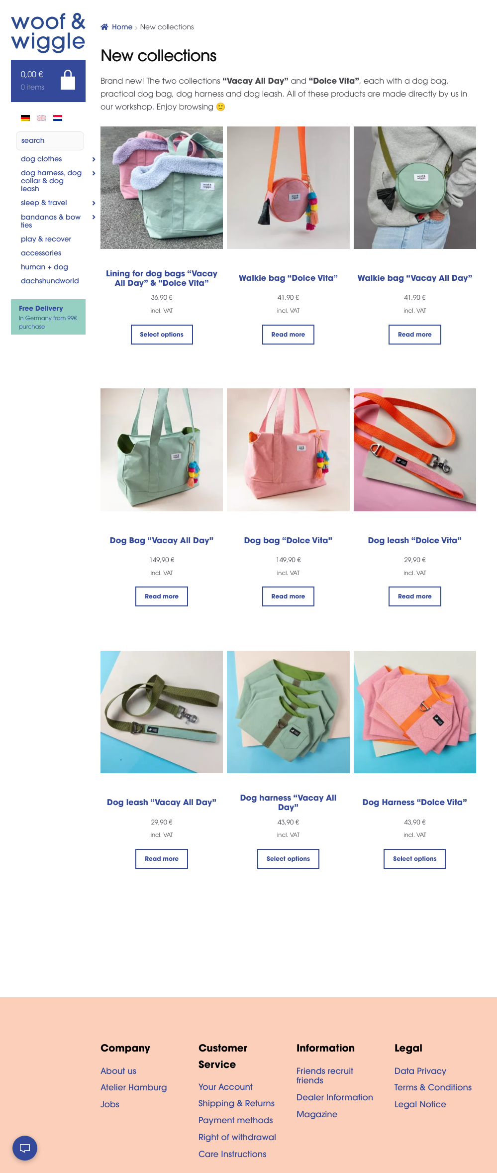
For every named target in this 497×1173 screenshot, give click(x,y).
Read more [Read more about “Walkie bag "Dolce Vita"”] (288, 336)
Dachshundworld (50, 281)
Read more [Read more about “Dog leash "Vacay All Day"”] (162, 860)
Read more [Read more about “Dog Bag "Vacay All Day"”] (162, 597)
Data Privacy (420, 1072)
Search (33, 141)
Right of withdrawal (237, 1139)
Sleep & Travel (44, 203)
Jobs (109, 1106)
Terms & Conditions (433, 1089)
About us (118, 1072)
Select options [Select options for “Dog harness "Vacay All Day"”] (288, 860)
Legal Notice (420, 1106)
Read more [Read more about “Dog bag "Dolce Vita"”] (288, 597)
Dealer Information (335, 1099)
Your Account (226, 1088)
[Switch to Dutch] (57, 118)
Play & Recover (46, 239)
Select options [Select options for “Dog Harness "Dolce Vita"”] (414, 860)
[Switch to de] (25, 118)
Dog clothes (41, 159)
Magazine (317, 1116)
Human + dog (44, 267)
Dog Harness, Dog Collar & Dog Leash (51, 181)
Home (122, 27)
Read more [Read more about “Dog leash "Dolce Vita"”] (415, 597)
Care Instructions (233, 1156)
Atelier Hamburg (133, 1089)
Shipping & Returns (237, 1105)
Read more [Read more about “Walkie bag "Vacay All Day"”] (415, 336)
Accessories (41, 253)
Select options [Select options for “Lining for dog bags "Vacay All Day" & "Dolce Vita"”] (162, 336)
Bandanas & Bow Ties (51, 222)
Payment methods (236, 1122)
